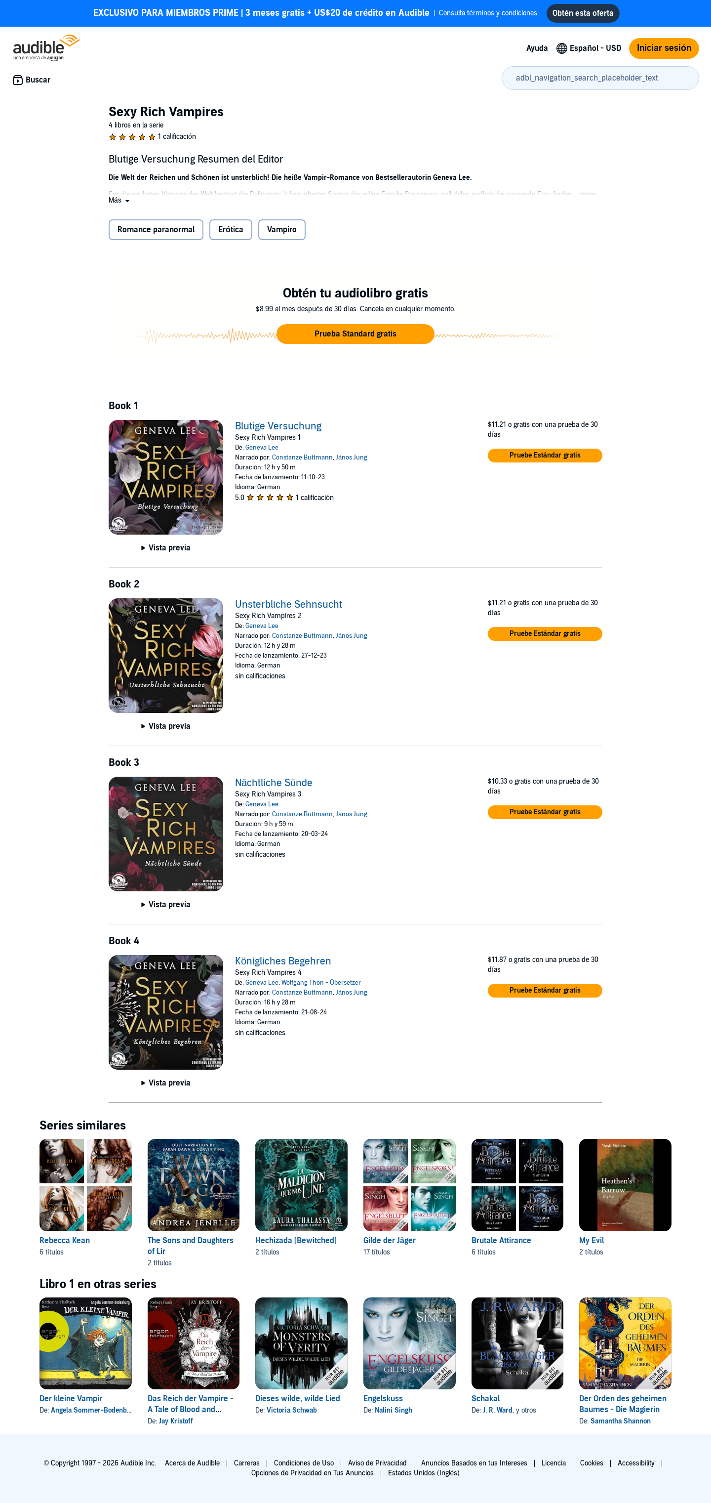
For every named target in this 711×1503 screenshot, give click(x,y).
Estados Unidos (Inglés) (424, 1473)
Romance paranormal (156, 234)
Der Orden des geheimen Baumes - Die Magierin (623, 1408)
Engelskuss (383, 1403)
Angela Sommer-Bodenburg (94, 1414)
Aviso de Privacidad (377, 1463)
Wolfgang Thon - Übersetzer (321, 987)
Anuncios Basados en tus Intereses (474, 1463)
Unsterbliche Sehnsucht (288, 609)
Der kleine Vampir (71, 1403)
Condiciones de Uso (304, 1463)
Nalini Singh (393, 1414)
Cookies (591, 1463)
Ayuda (537, 52)
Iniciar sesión (664, 52)
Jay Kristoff (176, 1425)
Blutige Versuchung (278, 430)
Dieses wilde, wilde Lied (297, 1403)
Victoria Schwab (292, 1414)
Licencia (554, 1463)
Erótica (230, 234)
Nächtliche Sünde (274, 787)
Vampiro (282, 234)
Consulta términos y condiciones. (316, 15)
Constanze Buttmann (302, 461)
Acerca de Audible (192, 1463)
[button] (120, 204)
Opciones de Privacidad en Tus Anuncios (312, 1473)
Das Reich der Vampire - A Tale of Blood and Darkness (191, 1413)
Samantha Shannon (621, 1425)
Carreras (247, 1463)
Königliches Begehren (283, 965)
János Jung (351, 461)
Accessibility (636, 1463)
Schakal (486, 1403)
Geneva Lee (261, 452)
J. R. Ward (498, 1414)
